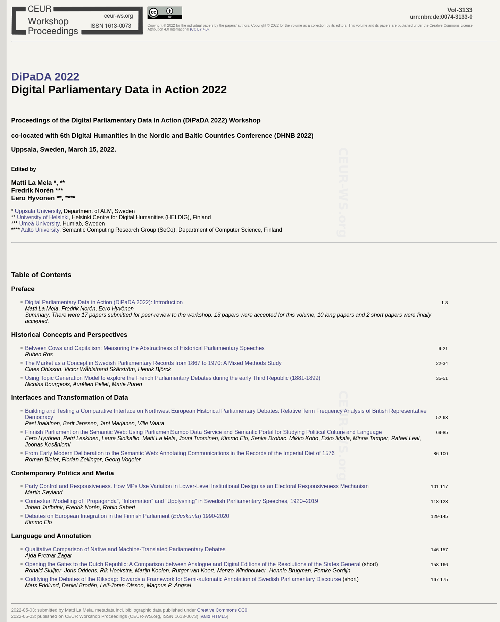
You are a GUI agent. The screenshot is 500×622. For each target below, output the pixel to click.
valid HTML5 (214, 616)
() (199, 29)
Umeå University (39, 224)
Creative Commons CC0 (222, 610)
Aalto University (40, 230)
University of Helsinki (42, 217)
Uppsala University (38, 211)
